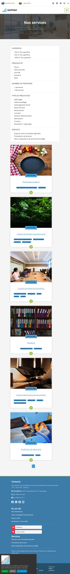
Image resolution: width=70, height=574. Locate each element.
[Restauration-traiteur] (40, 160)
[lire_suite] (40, 192)
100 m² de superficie (22, 52)
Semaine (17, 75)
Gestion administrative (23, 116)
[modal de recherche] (68, 3)
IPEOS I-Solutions (51, 569)
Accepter (5, 571)
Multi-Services (19, 108)
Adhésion (19, 527)
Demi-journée (19, 70)
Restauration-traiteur (40, 182)
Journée (17, 72)
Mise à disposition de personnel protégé (29, 139)
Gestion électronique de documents (40, 395)
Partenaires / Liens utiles (19, 521)
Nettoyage (18, 99)
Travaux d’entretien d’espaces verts (40, 234)
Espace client (27, 3)
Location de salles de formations (40, 288)
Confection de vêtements (40, 449)
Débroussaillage (20, 102)
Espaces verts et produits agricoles (27, 133)
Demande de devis (10, 3)
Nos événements (17, 511)
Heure (16, 67)
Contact (41, 570)
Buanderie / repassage (22, 124)
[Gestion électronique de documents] (40, 373)
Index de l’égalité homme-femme (22, 515)
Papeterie (40, 342)
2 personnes (19, 90)
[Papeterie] (40, 321)
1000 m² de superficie (22, 57)
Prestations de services (40, 27)
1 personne (18, 87)
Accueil (19, 27)
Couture (17, 121)
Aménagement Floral (22, 105)
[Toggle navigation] (67, 10)
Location (17, 113)
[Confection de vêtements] (40, 427)
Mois (16, 78)
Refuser (12, 571)
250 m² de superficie (22, 55)
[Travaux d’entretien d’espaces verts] (40, 212)
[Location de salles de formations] (40, 266)
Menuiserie (18, 118)
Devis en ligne (40, 175)
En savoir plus (22, 571)
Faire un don (20, 532)
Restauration (19, 110)
